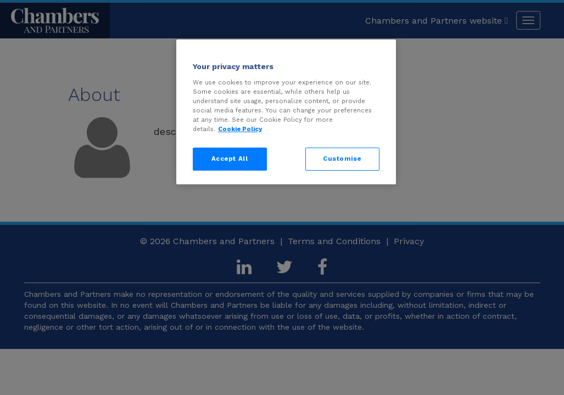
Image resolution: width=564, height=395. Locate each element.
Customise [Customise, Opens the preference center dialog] (342, 158)
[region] (286, 112)
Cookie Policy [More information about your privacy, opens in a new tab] (240, 129)
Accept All (229, 158)
